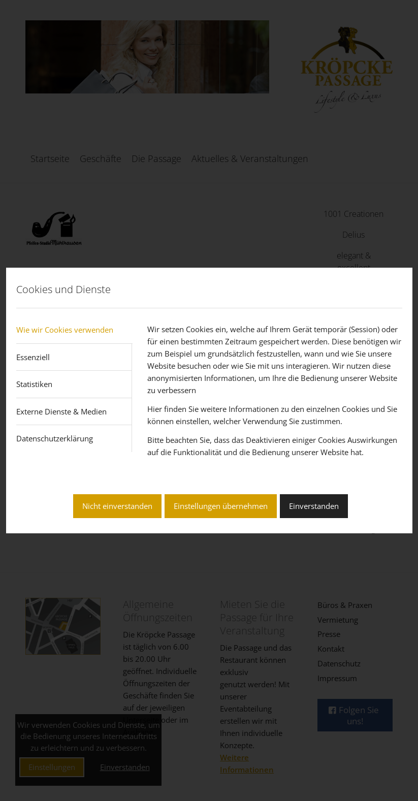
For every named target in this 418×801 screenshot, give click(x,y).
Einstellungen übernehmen (221, 506)
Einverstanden (314, 506)
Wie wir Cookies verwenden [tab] (64, 330)
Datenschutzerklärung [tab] (54, 438)
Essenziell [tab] (33, 357)
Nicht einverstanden (117, 506)
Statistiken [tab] (34, 384)
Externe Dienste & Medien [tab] (61, 411)
